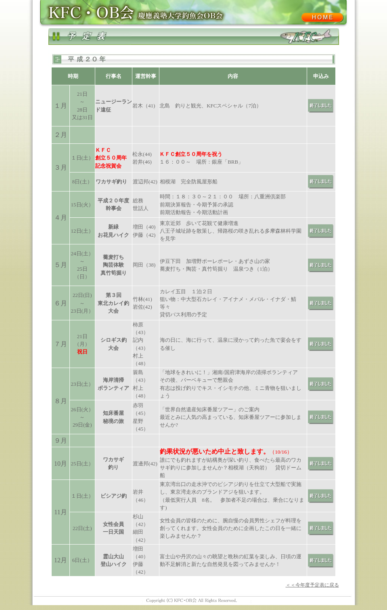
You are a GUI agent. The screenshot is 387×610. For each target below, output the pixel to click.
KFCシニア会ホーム (322, 17)
